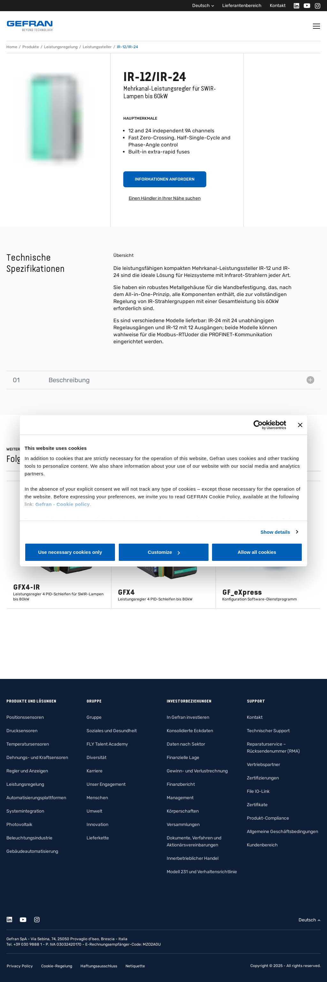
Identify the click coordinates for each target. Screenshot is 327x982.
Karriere (95, 771)
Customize (164, 552)
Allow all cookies (257, 552)
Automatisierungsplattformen (36, 797)
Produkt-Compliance (268, 818)
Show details (275, 532)
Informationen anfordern (164, 179)
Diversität (96, 757)
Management (180, 797)
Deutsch (201, 5)
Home (11, 47)
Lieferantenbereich (242, 5)
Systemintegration (25, 811)
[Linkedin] (295, 5)
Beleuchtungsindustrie (29, 838)
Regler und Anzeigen (27, 771)
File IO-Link (258, 791)
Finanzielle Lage (183, 757)
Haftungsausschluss (98, 966)
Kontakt (277, 5)
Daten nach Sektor (186, 744)
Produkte (30, 47)
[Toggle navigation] (317, 26)
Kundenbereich (262, 845)
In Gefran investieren (188, 717)
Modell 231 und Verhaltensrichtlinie (202, 871)
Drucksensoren (21, 730)
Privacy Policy (20, 966)
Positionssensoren (25, 717)
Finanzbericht (181, 784)
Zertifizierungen (263, 778)
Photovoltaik (19, 824)
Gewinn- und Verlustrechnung (197, 771)
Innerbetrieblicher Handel (192, 858)
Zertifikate (257, 804)
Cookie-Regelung (56, 966)
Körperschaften (183, 811)
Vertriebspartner (263, 764)
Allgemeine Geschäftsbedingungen (282, 831)
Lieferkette (98, 838)
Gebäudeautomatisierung (32, 851)
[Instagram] (316, 5)
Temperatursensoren (27, 744)
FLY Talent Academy (107, 744)
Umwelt (94, 811)
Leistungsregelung (61, 47)
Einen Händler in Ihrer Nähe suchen (165, 198)
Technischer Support (268, 730)
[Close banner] (300, 425)
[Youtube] (305, 5)
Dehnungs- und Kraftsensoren (37, 757)
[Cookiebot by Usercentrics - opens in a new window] (258, 425)
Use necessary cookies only (70, 552)
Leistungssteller (97, 47)
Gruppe (94, 717)
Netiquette (135, 966)
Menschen (97, 797)
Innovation (97, 824)
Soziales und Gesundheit (112, 730)
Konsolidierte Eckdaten (190, 730)
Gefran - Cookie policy (62, 504)
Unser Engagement (106, 784)
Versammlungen (183, 824)
